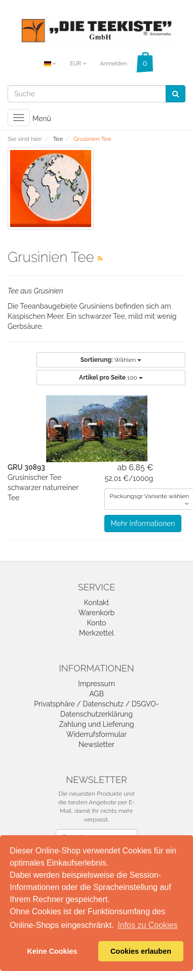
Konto (96, 623)
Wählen (111, 359)
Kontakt (96, 603)
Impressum (96, 684)
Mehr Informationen (143, 523)
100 (111, 377)
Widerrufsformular (96, 734)
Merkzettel (96, 633)
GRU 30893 (26, 467)
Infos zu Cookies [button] (147, 925)
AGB (96, 694)
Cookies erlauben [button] (140, 951)
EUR (78, 63)
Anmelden (113, 63)
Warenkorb (97, 613)
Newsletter (96, 744)
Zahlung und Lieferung (96, 724)
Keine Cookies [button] (52, 951)
